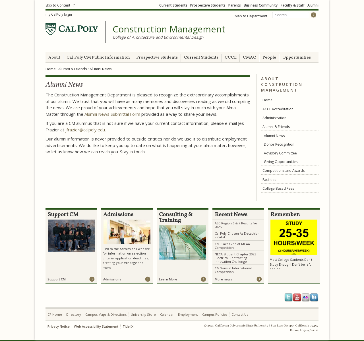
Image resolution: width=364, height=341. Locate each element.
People (269, 58)
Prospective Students (208, 5)
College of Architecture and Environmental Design (158, 37)
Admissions (112, 279)
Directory (73, 314)
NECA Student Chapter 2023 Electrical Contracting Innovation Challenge (235, 258)
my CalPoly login (59, 14)
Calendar (167, 314)
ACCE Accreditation (277, 109)
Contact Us (239, 314)
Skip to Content (58, 5)
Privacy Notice (58, 326)
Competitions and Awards (283, 170)
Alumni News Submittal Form (112, 114)
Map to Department (251, 16)
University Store (143, 314)
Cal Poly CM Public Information (98, 58)
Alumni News (274, 135)
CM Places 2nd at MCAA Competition (232, 246)
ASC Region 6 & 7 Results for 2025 (236, 225)
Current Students (173, 5)
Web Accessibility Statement (96, 326)
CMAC (249, 58)
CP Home (54, 314)
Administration (274, 117)
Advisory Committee (280, 153)
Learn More (168, 279)
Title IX (128, 326)
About (54, 58)
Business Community (261, 5)
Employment (188, 314)
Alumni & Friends (72, 68)
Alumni (312, 5)
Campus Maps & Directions (106, 314)
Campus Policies (214, 314)
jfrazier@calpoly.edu (84, 130)
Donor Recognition (279, 144)
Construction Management (169, 29)
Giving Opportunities (280, 161)
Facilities (269, 179)
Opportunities (296, 58)
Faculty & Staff (293, 5)
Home (51, 68)
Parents (234, 5)
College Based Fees (278, 188)
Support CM (56, 279)
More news (223, 279)
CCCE (231, 58)
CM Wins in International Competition (233, 270)
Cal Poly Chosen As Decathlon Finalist (237, 235)
